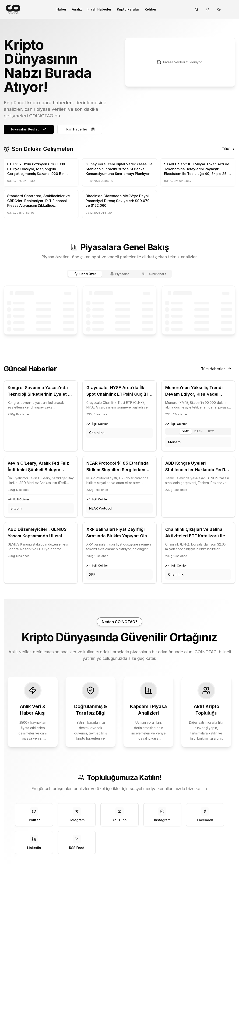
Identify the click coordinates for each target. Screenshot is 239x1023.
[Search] (196, 9)
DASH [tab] (198, 431)
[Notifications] (208, 9)
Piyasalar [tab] (119, 274)
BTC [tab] (211, 431)
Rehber (150, 9)
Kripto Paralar (128, 9)
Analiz (77, 9)
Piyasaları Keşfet (28, 129)
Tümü (228, 149)
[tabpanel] (119, 310)
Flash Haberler (99, 9)
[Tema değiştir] (219, 9)
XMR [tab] (185, 431)
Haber (61, 9)
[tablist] (119, 274)
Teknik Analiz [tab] (154, 274)
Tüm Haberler (80, 129)
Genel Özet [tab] (85, 274)
